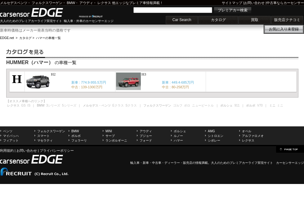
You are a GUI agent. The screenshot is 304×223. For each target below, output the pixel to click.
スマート (43, 136)
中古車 (156, 162)
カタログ (218, 20)
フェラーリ (79, 140)
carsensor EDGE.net (38, 12)
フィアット (11, 140)
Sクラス (131, 105)
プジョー (146, 136)
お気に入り (284, 29)
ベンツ (7, 131)
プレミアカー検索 (233, 10)
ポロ (187, 105)
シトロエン (215, 136)
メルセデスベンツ (13, 3)
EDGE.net (7, 38)
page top (290, 149)
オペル (246, 131)
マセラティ (45, 140)
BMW (71, 3)
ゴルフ (177, 105)
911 (237, 105)
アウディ (86, 3)
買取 (254, 20)
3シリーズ (53, 105)
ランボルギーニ (116, 140)
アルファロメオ (253, 136)
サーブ (110, 136)
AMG (211, 131)
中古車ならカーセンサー (285, 3)
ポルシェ (180, 131)
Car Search (181, 20)
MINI (108, 131)
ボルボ (76, 136)
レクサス (104, 3)
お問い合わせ (254, 3)
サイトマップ (232, 3)
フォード (146, 140)
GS (23, 105)
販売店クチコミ (287, 20)
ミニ (280, 105)
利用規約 (7, 150)
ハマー (178, 140)
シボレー (214, 140)
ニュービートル (203, 105)
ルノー (178, 136)
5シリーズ (69, 105)
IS (28, 105)
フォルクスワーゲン (47, 3)
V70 (260, 105)
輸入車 (135, 162)
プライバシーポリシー (57, 150)
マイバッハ (11, 136)
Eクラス (118, 105)
